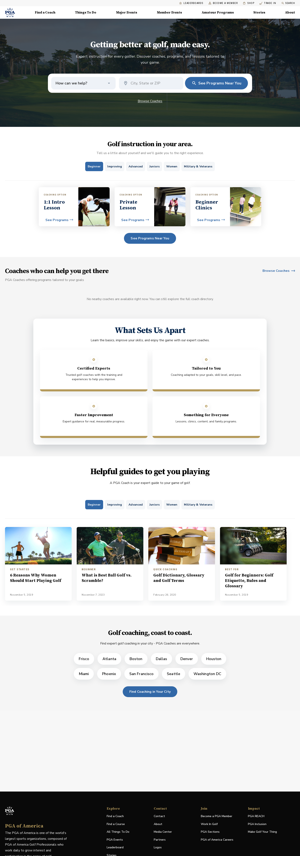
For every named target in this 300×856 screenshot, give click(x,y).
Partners (160, 840)
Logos (158, 847)
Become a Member (223, 3)
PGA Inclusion (257, 824)
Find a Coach (115, 816)
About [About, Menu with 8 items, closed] (290, 12)
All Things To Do (118, 832)
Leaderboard (115, 847)
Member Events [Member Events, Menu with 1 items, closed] (169, 12)
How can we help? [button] (71, 83)
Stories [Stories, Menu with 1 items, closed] (259, 12)
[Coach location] (152, 83)
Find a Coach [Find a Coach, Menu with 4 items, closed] (45, 12)
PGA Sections (210, 832)
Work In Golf (209, 824)
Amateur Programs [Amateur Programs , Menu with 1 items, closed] (218, 12)
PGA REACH (256, 816)
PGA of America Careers (217, 840)
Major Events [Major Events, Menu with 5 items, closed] (126, 12)
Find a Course (116, 824)
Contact (159, 816)
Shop (248, 3)
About (158, 824)
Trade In (268, 3)
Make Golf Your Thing (262, 832)
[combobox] (155, 83)
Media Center (163, 832)
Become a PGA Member (216, 816)
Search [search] (288, 3)
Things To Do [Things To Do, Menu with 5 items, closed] (85, 12)
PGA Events (115, 840)
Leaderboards (191, 3)
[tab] (94, 166)
